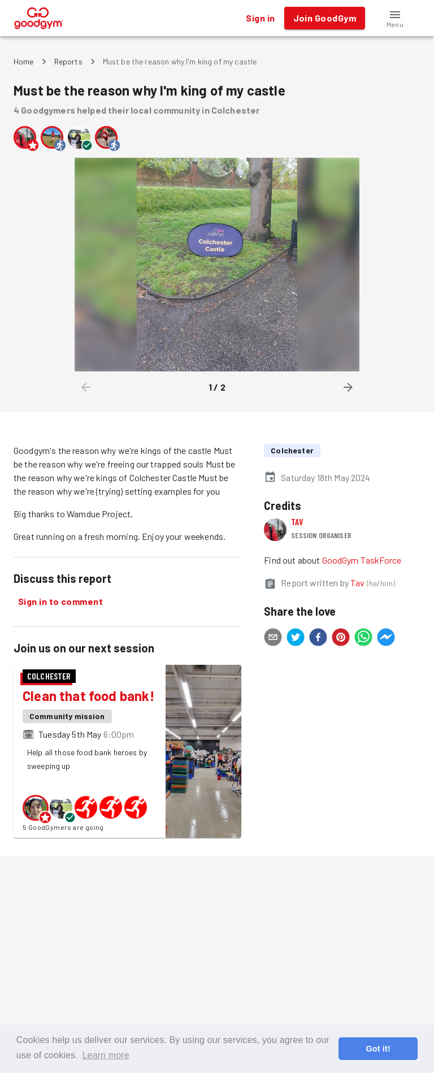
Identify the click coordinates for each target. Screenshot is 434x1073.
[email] (273, 639)
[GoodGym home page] (39, 16)
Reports (68, 61)
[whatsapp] (363, 639)
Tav (297, 521)
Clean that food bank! (89, 695)
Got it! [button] (378, 1048)
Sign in (260, 18)
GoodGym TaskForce (362, 560)
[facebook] (318, 639)
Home (24, 61)
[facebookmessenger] (386, 639)
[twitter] (296, 639)
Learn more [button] (106, 1055)
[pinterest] (341, 639)
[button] (395, 18)
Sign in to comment (60, 601)
